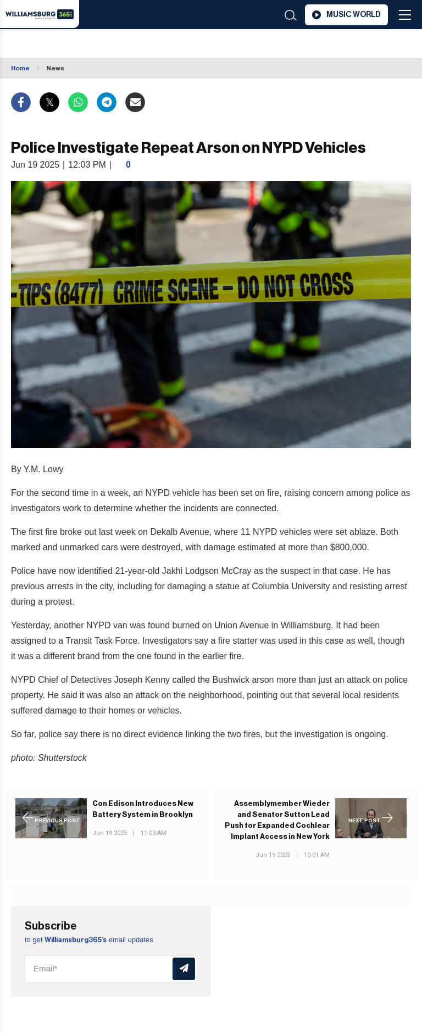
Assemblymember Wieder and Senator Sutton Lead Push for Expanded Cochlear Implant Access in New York (277, 820)
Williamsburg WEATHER (93, 44)
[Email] (111, 969)
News (55, 68)
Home (20, 68)
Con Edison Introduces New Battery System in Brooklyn (142, 809)
